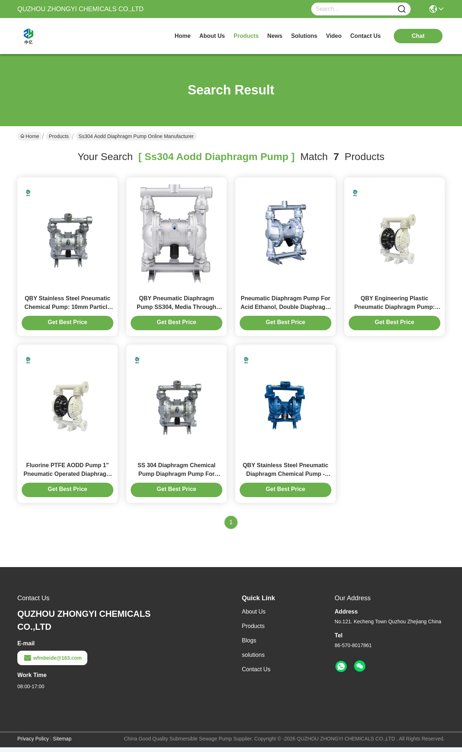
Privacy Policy (33, 743)
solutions (304, 36)
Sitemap (62, 743)
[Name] (401, 9)
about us (212, 36)
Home (183, 36)
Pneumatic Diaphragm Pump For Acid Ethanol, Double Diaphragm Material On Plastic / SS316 (286, 309)
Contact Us (256, 674)
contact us (365, 36)
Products (59, 136)
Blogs (249, 645)
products (246, 36)
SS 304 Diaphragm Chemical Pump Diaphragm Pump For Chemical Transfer (176, 478)
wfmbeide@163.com (52, 663)
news (275, 36)
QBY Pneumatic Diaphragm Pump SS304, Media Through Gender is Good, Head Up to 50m (176, 309)
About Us (254, 616)
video (333, 36)
